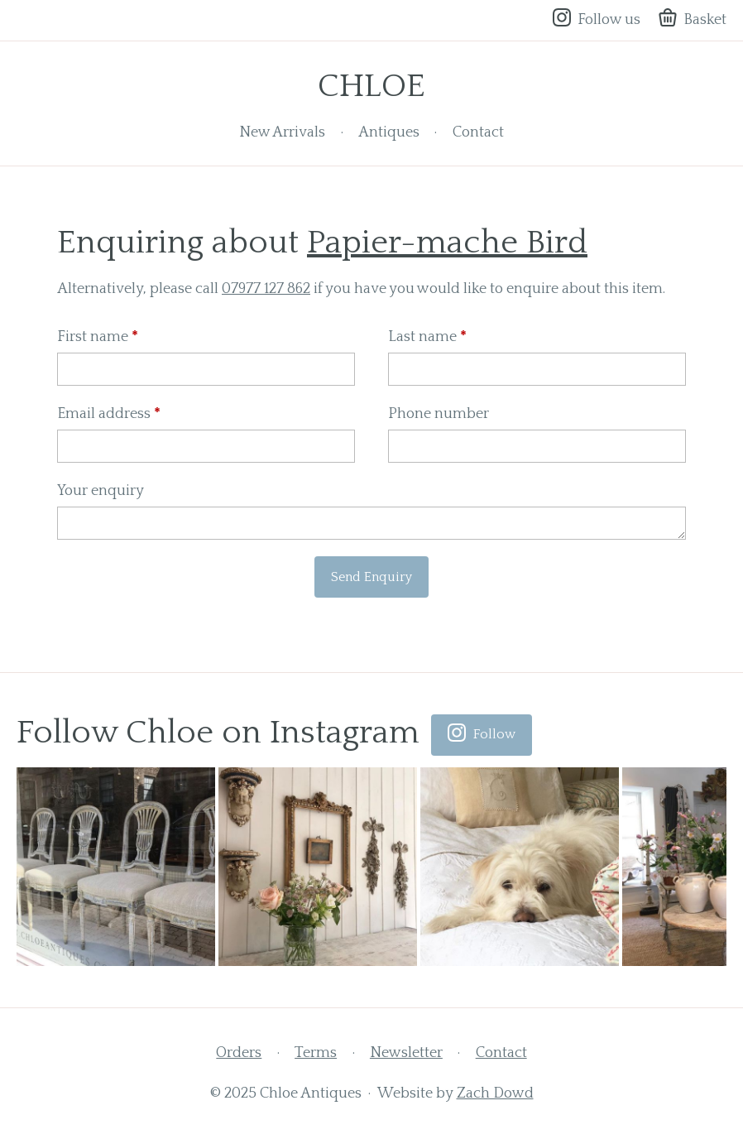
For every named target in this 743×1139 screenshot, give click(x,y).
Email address (109, 414)
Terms (316, 1053)
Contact (478, 132)
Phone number (438, 414)
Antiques (388, 132)
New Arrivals (282, 132)
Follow (481, 735)
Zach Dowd (495, 1093)
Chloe (371, 86)
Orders (238, 1053)
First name (97, 337)
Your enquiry (100, 491)
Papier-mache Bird (447, 242)
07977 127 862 (266, 289)
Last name (427, 337)
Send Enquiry (371, 577)
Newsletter (406, 1053)
